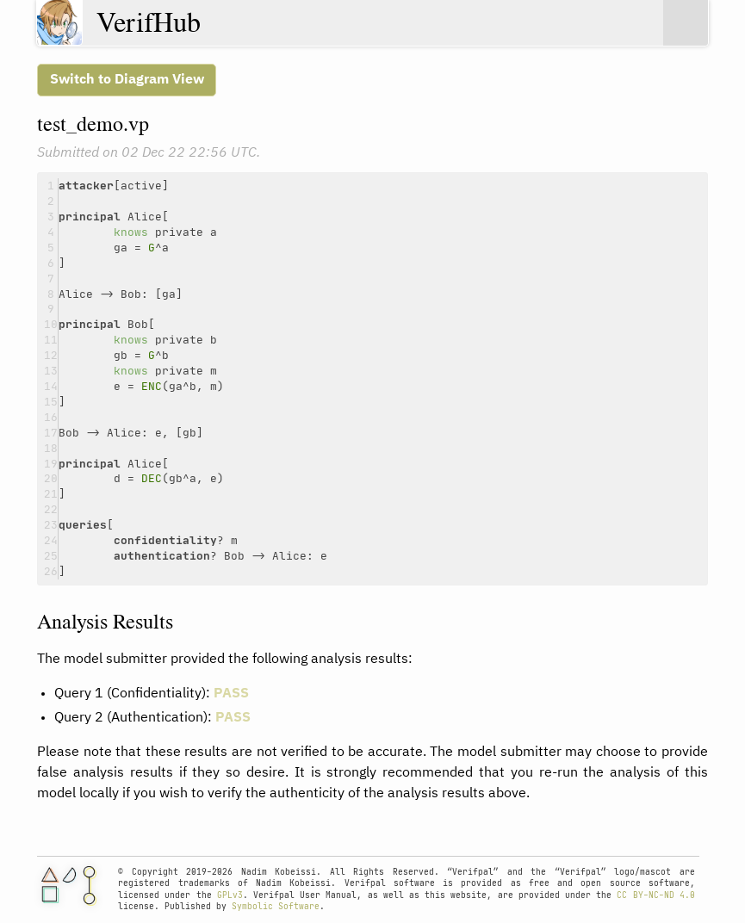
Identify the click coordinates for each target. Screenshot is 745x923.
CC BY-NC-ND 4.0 (655, 895)
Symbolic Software (276, 906)
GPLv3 (230, 895)
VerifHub (148, 22)
